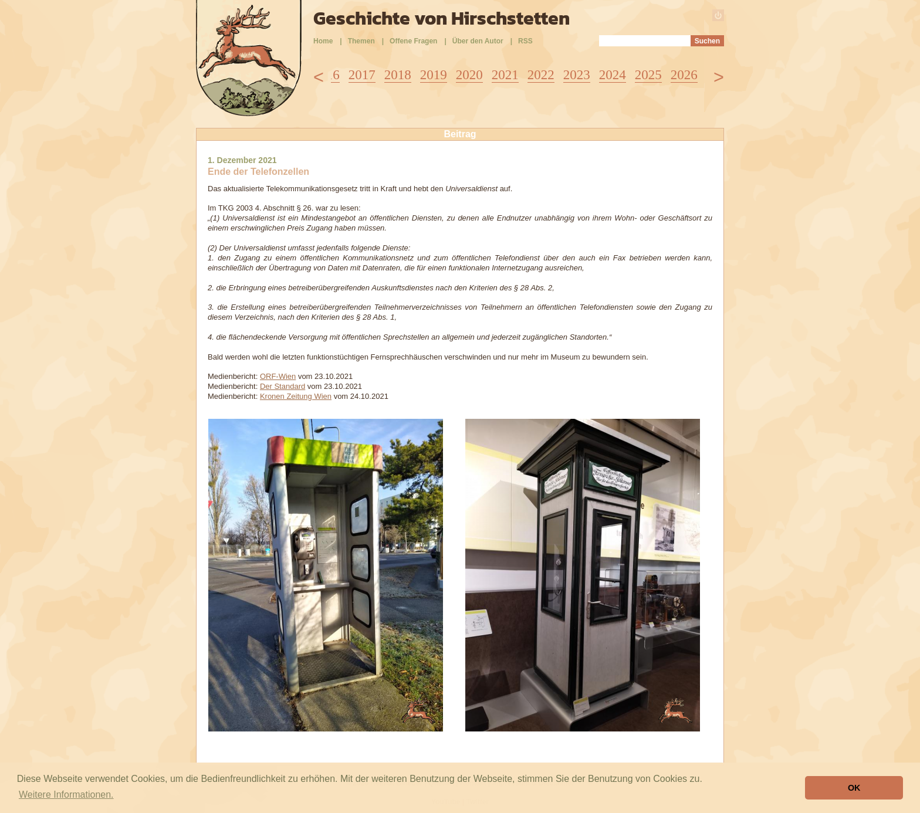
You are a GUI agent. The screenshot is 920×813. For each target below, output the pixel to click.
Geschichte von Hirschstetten (441, 18)
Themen (361, 41)
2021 (505, 74)
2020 (469, 74)
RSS (525, 41)
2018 (397, 74)
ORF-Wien (278, 376)
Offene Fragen (413, 41)
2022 (540, 74)
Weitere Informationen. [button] (66, 795)
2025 (648, 74)
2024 (612, 74)
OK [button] (854, 787)
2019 (433, 74)
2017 (362, 74)
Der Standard (282, 386)
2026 (684, 74)
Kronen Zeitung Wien (296, 396)
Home (323, 41)
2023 (576, 74)
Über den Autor (477, 41)
